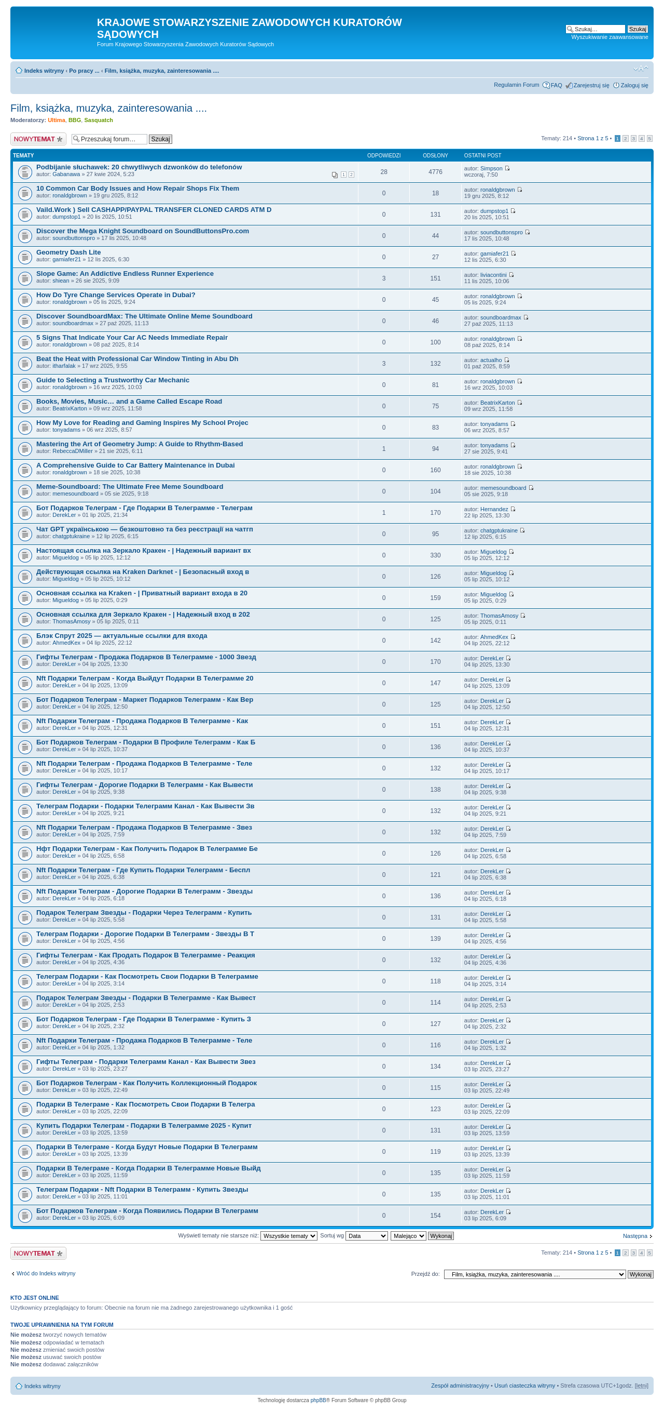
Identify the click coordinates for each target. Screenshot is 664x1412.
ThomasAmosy (71, 621)
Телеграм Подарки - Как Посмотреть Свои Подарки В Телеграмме (147, 976)
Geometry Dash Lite (68, 252)
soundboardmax (72, 323)
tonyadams (66, 430)
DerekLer (64, 515)
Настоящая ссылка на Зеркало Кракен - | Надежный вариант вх (143, 550)
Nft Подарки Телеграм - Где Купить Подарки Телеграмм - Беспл (143, 870)
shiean (60, 280)
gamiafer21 (66, 259)
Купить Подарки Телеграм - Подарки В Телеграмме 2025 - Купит (144, 1125)
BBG (74, 120)
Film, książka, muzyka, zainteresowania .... (162, 71)
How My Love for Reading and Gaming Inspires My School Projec (142, 423)
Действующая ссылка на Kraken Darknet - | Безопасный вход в (142, 572)
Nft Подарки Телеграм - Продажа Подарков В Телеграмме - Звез (144, 827)
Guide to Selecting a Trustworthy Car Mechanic (112, 380)
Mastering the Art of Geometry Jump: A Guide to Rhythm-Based (139, 444)
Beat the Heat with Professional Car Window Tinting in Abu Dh (137, 359)
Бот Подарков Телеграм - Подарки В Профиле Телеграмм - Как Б (145, 742)
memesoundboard (75, 493)
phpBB (318, 1400)
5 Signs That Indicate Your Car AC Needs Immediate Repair (132, 337)
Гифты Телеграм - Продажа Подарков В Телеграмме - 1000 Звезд (146, 657)
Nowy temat (38, 138)
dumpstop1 (66, 217)
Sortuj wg (354, 1235)
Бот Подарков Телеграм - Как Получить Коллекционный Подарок (146, 1083)
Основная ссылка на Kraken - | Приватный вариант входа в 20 (141, 593)
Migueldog (65, 557)
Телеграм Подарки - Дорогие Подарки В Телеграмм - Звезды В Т (145, 934)
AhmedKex (66, 643)
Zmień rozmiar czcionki (640, 68)
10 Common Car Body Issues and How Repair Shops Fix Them (137, 188)
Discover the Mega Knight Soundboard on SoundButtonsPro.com (142, 231)
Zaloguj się (634, 85)
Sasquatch (98, 120)
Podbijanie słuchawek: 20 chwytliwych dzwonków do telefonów (139, 167)
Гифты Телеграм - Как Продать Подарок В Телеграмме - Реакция (145, 955)
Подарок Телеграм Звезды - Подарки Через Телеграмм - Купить (144, 912)
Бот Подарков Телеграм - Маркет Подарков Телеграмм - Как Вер (144, 699)
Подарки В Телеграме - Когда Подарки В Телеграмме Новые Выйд (148, 1168)
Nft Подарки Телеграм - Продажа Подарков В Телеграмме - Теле (144, 763)
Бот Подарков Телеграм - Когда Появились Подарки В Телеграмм (147, 1211)
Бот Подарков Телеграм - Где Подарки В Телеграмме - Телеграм (144, 508)
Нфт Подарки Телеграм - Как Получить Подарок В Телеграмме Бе (147, 848)
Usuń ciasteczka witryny (524, 1385)
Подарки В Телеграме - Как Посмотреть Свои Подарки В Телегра (145, 1104)
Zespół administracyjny (460, 1385)
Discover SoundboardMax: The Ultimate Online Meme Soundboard (144, 316)
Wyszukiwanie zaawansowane (610, 37)
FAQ (556, 85)
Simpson (491, 168)
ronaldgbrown (69, 195)
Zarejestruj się (592, 85)
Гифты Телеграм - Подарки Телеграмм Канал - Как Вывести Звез (146, 1061)
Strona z (592, 138)
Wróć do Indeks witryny (46, 1273)
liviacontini (493, 275)
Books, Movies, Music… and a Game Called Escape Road (129, 401)
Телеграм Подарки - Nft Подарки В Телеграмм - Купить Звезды (142, 1189)
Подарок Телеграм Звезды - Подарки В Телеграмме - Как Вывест (146, 998)
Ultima (56, 120)
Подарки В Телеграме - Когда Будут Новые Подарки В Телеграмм (147, 1147)
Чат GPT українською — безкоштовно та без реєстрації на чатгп (144, 529)
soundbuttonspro (73, 238)
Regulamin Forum (516, 85)
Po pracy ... (84, 71)
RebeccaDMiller (72, 451)
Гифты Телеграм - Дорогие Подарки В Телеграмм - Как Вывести (144, 785)
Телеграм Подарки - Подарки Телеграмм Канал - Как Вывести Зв (145, 806)
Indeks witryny (44, 71)
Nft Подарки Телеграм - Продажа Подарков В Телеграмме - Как (142, 721)
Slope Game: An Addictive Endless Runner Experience (125, 273)
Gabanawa (66, 174)
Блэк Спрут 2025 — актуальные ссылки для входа (122, 636)
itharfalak (64, 366)
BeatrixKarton (69, 408)
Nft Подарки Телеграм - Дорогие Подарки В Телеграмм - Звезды (144, 891)
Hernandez (494, 509)
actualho (491, 360)
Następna (635, 1236)
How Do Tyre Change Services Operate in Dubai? (116, 295)
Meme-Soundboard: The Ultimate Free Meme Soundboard (130, 486)
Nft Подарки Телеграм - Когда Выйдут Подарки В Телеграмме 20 (145, 678)
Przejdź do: (425, 1274)
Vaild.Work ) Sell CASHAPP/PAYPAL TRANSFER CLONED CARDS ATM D (154, 210)
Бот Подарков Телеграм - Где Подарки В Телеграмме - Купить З (143, 1019)
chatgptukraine (71, 536)
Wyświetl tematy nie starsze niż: (247, 1235)
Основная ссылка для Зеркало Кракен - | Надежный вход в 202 (143, 614)
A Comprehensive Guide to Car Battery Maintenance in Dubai (135, 465)
